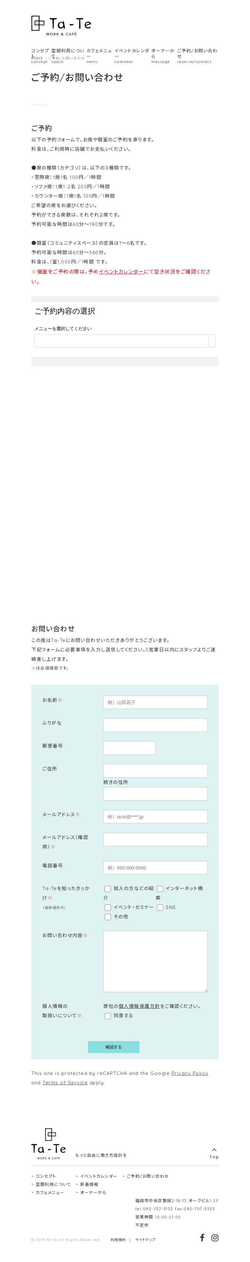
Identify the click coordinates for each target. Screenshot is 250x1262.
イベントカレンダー (121, 272)
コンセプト (46, 1185)
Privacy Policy (190, 1083)
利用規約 (118, 1249)
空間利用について (53, 1193)
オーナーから (93, 1201)
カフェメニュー (50, 1201)
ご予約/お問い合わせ (148, 1185)
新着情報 (89, 1193)
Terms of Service (65, 1092)
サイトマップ (145, 1249)
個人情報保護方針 (139, 1016)
